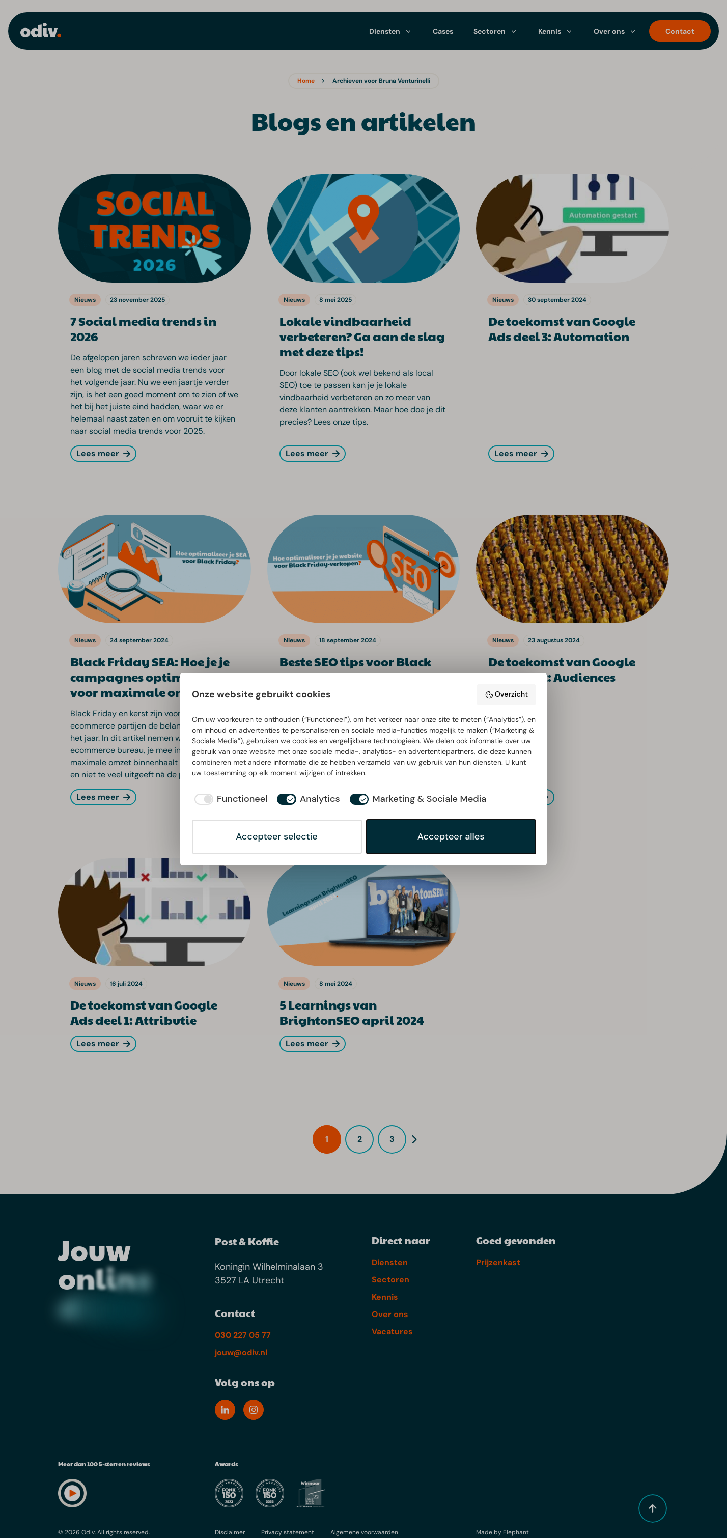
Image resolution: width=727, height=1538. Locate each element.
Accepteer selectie (276, 836)
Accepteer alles (451, 836)
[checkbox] (230, 799)
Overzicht (506, 695)
